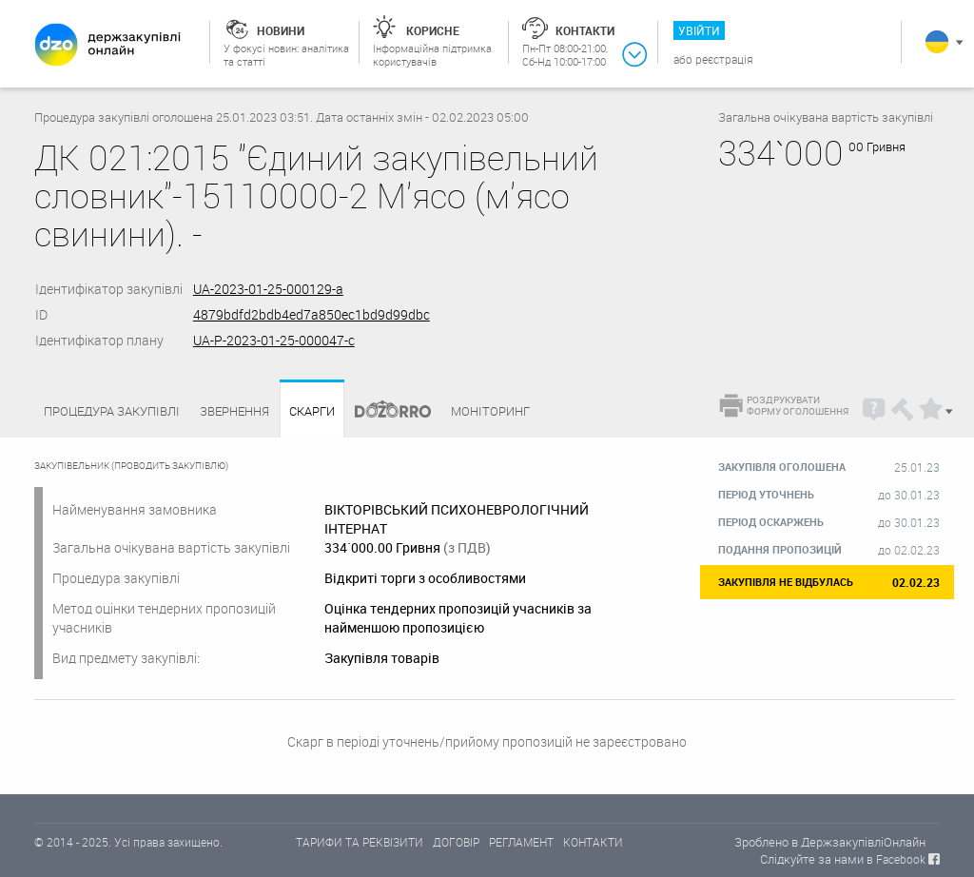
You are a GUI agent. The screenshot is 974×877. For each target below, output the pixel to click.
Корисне (432, 30)
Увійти (699, 30)
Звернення (234, 410)
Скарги (312, 411)
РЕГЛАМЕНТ (521, 841)
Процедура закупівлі (112, 410)
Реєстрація (724, 59)
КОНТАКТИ (593, 841)
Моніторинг (490, 410)
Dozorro (384, 411)
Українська (937, 41)
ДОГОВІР (456, 841)
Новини (280, 30)
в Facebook (896, 859)
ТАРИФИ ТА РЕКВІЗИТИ (359, 841)
